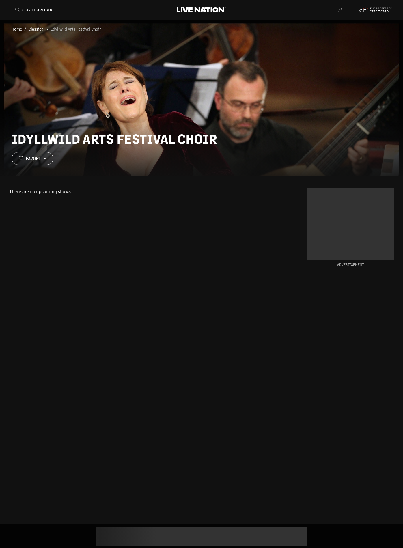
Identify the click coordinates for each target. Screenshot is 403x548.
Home (17, 28)
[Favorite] (32, 158)
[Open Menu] (333, 10)
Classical (36, 28)
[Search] (35, 10)
